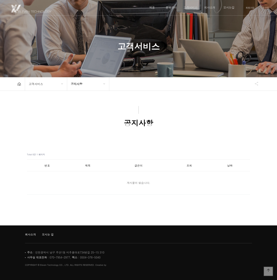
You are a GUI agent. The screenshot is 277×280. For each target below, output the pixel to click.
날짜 (230, 165)
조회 (189, 165)
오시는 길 (48, 234)
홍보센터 (171, 7)
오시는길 (228, 7)
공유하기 (255, 83)
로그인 (265, 8)
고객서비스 (191, 7)
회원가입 (250, 8)
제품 (152, 7)
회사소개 (209, 7)
